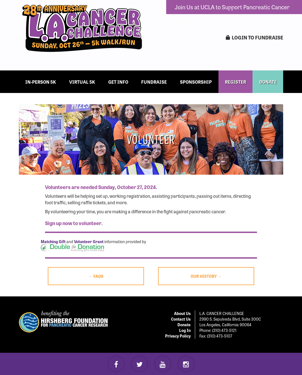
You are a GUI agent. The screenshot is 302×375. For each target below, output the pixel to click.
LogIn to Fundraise (254, 37)
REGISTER (235, 81)
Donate (184, 324)
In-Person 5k (40, 81)
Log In (185, 330)
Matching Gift (53, 241)
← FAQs (96, 276)
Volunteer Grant (88, 241)
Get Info (118, 81)
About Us (182, 313)
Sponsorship (196, 81)
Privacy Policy (178, 336)
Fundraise (154, 81)
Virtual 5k (82, 81)
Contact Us (181, 319)
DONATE (268, 81)
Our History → (206, 276)
